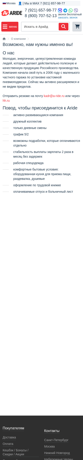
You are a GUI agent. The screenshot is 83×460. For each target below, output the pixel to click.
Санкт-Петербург (56, 440)
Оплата (8, 444)
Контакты (52, 431)
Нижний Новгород (57, 453)
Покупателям (13, 428)
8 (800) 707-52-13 (41, 16)
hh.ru (6, 100)
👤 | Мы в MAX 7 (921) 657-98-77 (41, 3)
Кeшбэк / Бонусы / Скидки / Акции (15, 452)
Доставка (9, 437)
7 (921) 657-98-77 (41, 10)
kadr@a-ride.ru (54, 96)
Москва (49, 446)
